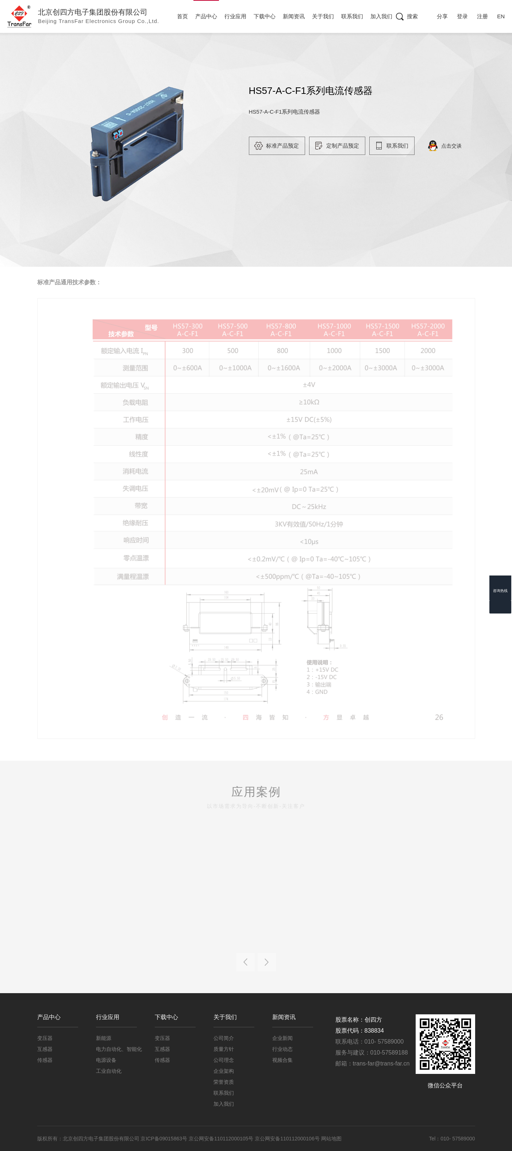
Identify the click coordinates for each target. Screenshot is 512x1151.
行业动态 (282, 1049)
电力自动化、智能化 (119, 1049)
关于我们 (323, 16)
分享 (442, 16)
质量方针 (223, 1049)
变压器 (45, 1038)
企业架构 (223, 1071)
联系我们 (352, 16)
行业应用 (236, 16)
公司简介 (223, 1038)
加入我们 (381, 16)
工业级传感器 (202, 53)
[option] (131, 142)
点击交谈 (459, 146)
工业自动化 (109, 1071)
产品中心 (206, 16)
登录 (462, 16)
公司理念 (223, 1060)
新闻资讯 (294, 16)
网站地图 (331, 1138)
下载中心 (265, 16)
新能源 (103, 1038)
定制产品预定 (350, 146)
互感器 (45, 1049)
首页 (183, 16)
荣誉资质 (223, 1082)
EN (501, 16)
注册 (482, 16)
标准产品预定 (289, 146)
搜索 (412, 16)
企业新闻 (282, 1038)
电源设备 (106, 1060)
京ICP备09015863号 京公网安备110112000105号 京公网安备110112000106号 (230, 1138)
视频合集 (282, 1060)
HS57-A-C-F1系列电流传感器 (267, 53)
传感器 (165, 53)
